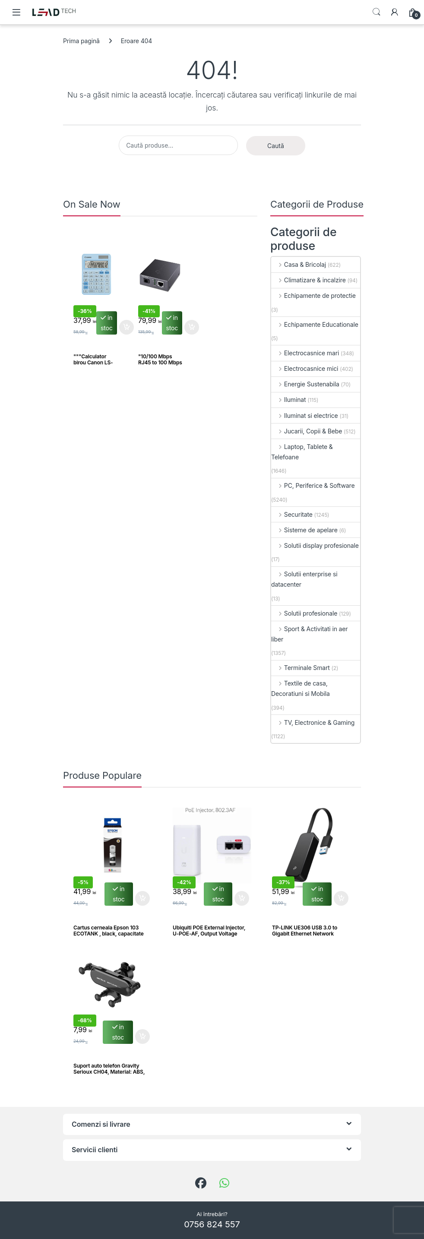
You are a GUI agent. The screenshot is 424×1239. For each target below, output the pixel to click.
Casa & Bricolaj (298, 264)
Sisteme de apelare (304, 530)
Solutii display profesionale (315, 545)
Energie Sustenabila (305, 384)
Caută (275, 145)
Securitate (292, 514)
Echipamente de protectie (313, 295)
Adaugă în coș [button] (126, 327)
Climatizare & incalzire (308, 280)
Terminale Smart (300, 667)
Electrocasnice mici (304, 368)
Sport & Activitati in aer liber (309, 634)
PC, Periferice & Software (312, 485)
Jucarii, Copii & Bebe (306, 431)
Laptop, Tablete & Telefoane (302, 452)
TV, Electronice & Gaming (312, 722)
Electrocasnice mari (305, 353)
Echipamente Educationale (314, 324)
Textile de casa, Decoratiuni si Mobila (300, 688)
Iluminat (288, 399)
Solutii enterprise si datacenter (304, 579)
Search (376, 12)
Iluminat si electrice (304, 415)
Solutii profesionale (304, 613)
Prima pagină (81, 40)
